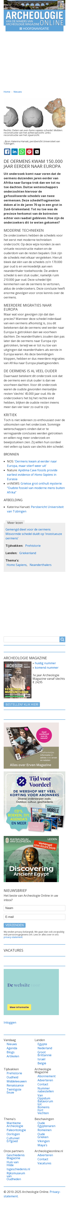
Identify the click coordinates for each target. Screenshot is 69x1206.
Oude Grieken (43, 1135)
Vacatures (44, 1163)
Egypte (42, 1044)
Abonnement (45, 1076)
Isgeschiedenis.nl (14, 1169)
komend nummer (47, 668)
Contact (43, 1084)
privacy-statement (13, 937)
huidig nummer (45, 663)
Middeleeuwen (14, 1081)
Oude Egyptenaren (45, 1124)
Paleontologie (14, 1130)
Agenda (12, 1048)
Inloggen (10, 1022)
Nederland (45, 1048)
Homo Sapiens (17, 565)
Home (7, 91)
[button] (34, 28)
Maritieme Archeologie (14, 1124)
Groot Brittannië (45, 1053)
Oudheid (12, 1077)
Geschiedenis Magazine (14, 1156)
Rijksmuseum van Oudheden (14, 1176)
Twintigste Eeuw (14, 1091)
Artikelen (13, 1056)
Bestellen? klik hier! (22, 704)
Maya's (42, 1145)
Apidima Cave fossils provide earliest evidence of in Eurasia (32, 474)
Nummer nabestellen (45, 1089)
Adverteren (45, 1080)
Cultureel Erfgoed (13, 1139)
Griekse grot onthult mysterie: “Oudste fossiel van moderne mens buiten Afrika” (36, 487)
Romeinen (45, 1130)
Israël (41, 1059)
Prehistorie (33, 546)
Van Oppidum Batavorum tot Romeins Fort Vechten (45, 1104)
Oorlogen (13, 1134)
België (42, 1063)
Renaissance (14, 1085)
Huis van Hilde (13, 1163)
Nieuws (18, 91)
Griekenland (27, 553)
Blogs (11, 1052)
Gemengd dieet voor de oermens (28, 529)
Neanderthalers (41, 565)
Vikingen (44, 1141)
